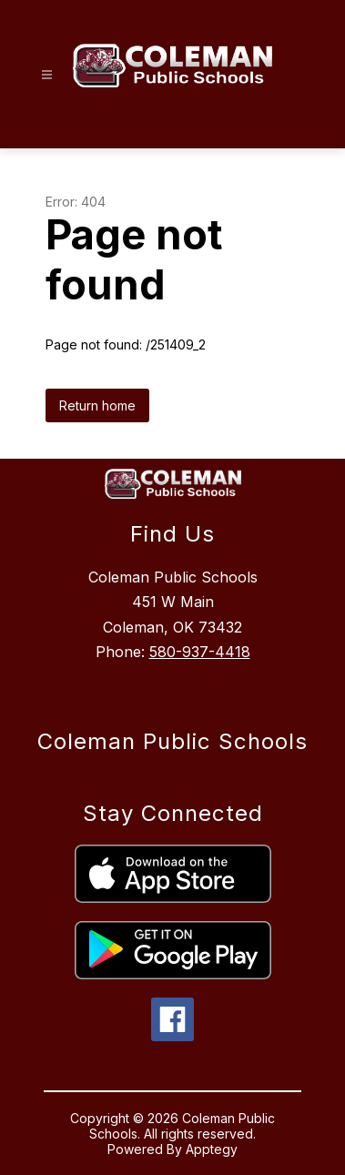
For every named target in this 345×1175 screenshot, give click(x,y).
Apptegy (212, 1149)
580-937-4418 (199, 652)
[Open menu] (46, 75)
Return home (97, 405)
